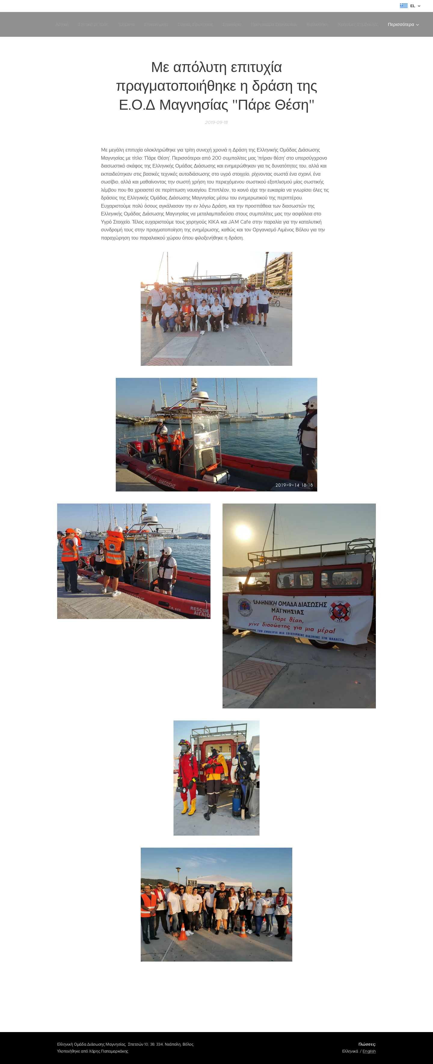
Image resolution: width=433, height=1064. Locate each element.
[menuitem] (53, 24)
